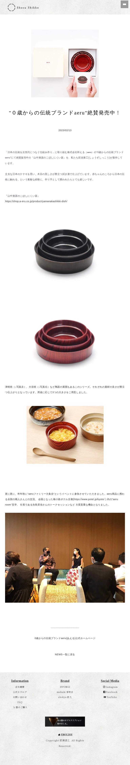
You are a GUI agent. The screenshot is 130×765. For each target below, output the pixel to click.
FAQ (19, 627)
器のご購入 (20, 632)
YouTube (110, 622)
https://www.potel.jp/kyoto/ (89, 499)
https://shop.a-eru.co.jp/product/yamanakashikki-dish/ (36, 201)
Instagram (110, 612)
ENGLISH (65, 660)
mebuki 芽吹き (65, 617)
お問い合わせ (20, 622)
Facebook (110, 617)
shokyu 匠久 (65, 622)
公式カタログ (20, 617)
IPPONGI (65, 612)
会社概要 (20, 612)
